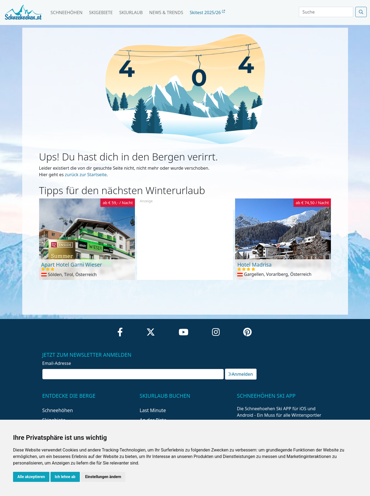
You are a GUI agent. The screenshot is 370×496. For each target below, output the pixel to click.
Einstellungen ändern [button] (103, 477)
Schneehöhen (66, 12)
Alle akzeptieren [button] (31, 477)
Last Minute (153, 410)
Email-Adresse (56, 363)
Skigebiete (101, 12)
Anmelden (240, 374)
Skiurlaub (131, 12)
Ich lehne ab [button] (65, 477)
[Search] (326, 12)
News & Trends (166, 12)
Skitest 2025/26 (207, 12)
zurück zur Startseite (86, 175)
